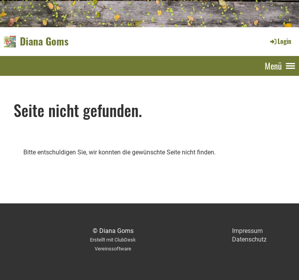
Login (280, 41)
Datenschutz (249, 239)
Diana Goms (44, 41)
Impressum (247, 230)
